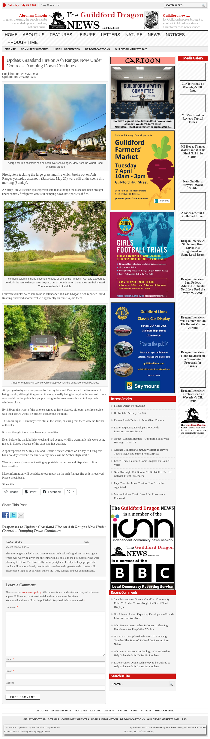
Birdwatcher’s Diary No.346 (130, 413)
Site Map (10, 49)
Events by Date (61, 710)
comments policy (31, 592)
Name (10, 659)
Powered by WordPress (165, 727)
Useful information (67, 49)
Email (10, 670)
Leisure (86, 34)
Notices (175, 34)
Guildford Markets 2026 (131, 49)
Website (10, 682)
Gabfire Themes (198, 727)
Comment (12, 607)
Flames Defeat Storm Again (129, 405)
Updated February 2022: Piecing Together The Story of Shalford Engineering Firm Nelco (141, 640)
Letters (110, 34)
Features (61, 34)
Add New (147, 727)
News (154, 34)
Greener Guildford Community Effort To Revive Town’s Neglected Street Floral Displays (141, 603)
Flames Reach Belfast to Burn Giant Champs (139, 420)
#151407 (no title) (34, 719)
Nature (134, 34)
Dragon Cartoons (97, 49)
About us (34, 34)
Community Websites (34, 49)
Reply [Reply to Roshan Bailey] (86, 542)
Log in (132, 727)
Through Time (21, 42)
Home (11, 34)
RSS (184, 719)
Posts (138, 727)
